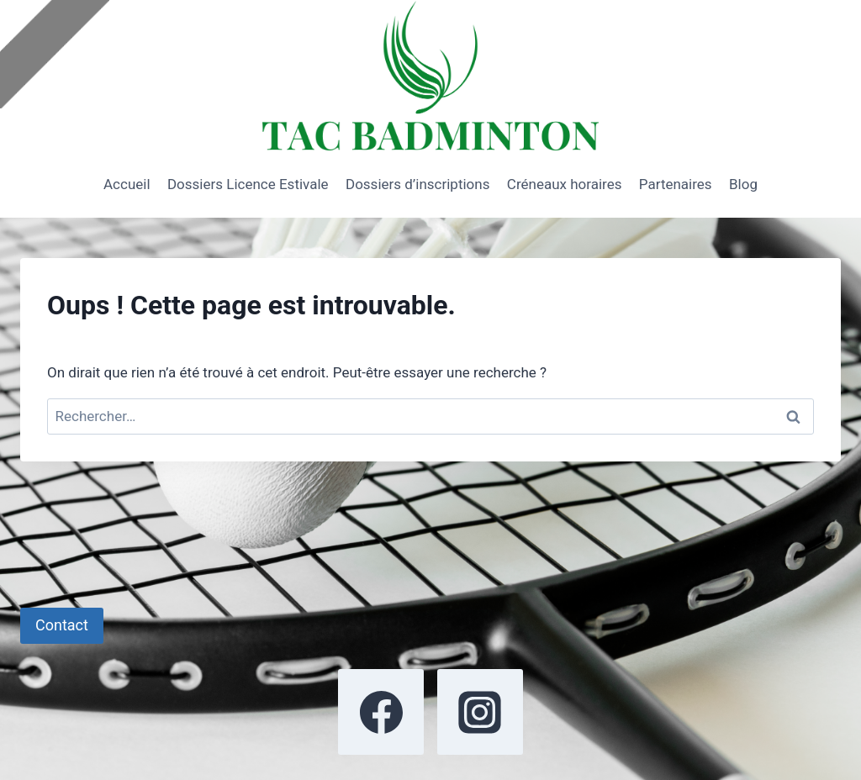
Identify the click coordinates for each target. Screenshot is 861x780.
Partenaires (675, 184)
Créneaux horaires (564, 184)
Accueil (127, 184)
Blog (743, 184)
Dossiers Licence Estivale (248, 184)
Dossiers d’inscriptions (417, 184)
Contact (61, 625)
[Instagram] (480, 712)
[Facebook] (381, 712)
